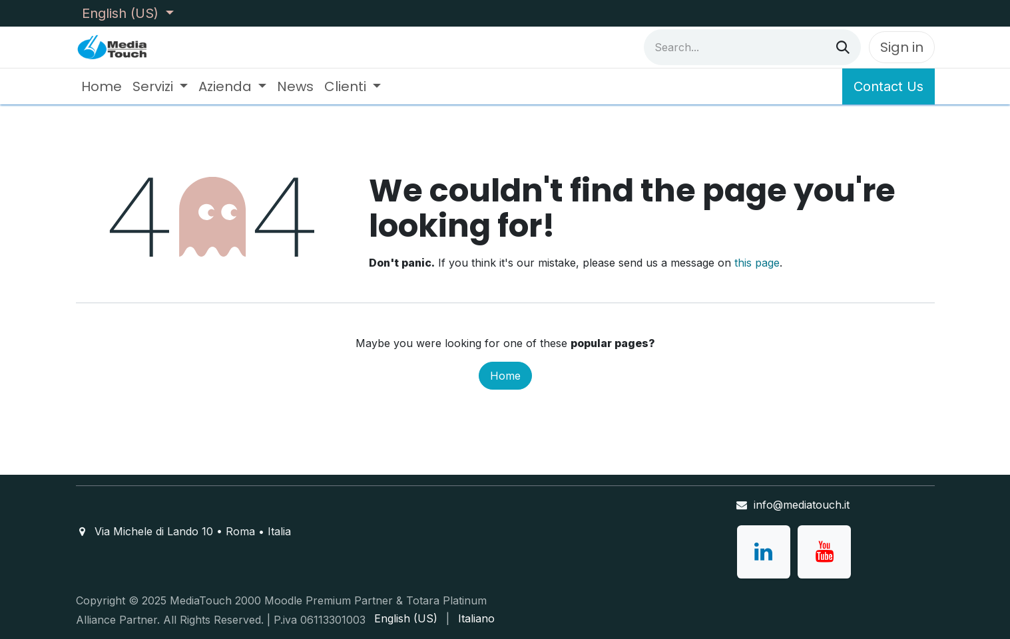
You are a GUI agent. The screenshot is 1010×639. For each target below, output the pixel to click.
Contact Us (888, 86)
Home (505, 375)
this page (757, 262)
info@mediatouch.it (802, 504)
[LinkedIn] (763, 551)
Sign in (901, 47)
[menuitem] (101, 86)
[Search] (843, 47)
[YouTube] (824, 551)
